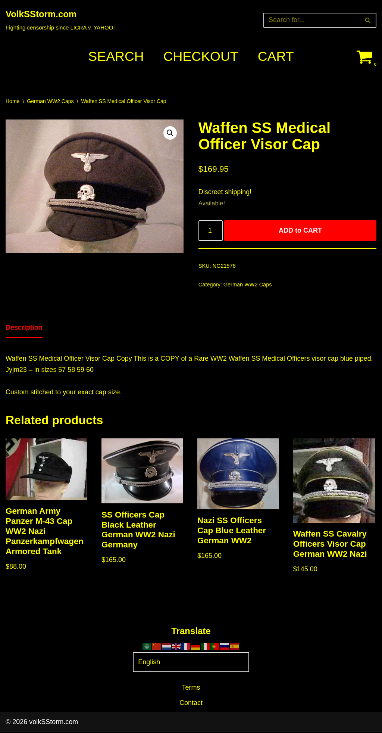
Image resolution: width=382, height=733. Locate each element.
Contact (191, 704)
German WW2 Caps (50, 101)
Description (24, 328)
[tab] (24, 329)
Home (12, 101)
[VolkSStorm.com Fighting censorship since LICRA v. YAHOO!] (60, 20)
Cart (276, 56)
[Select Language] (191, 663)
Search (116, 56)
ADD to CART (300, 231)
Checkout (200, 56)
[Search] (311, 20)
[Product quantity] (210, 231)
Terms (191, 689)
